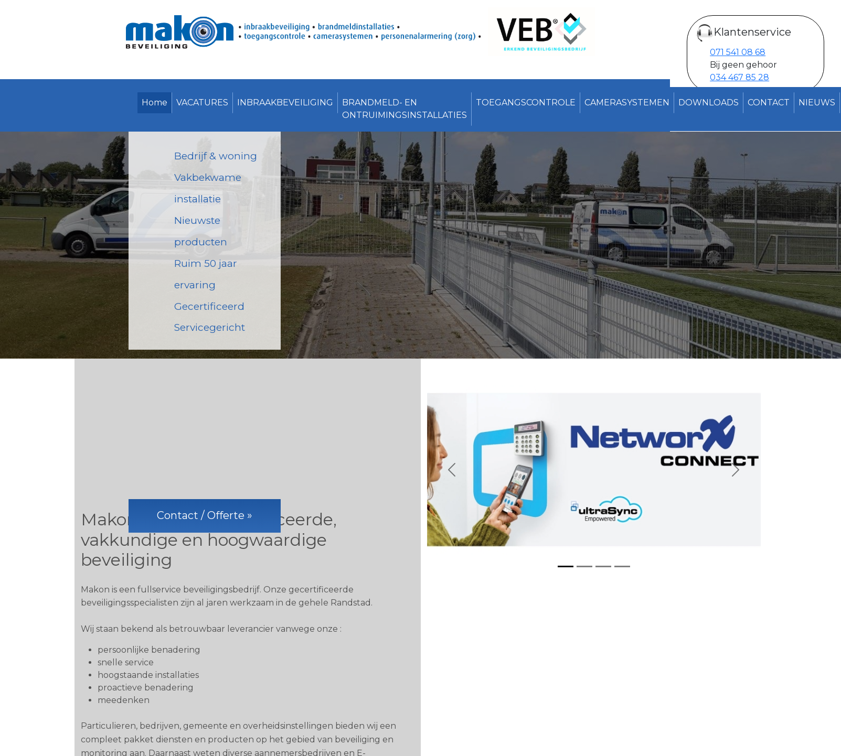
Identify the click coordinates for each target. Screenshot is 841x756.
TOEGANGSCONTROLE (526, 102)
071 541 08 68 (737, 52)
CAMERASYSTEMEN (626, 102)
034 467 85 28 (739, 77)
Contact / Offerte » (204, 515)
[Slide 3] (603, 566)
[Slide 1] (565, 566)
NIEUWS (817, 102)
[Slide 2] (584, 566)
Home (154, 102)
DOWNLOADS (708, 102)
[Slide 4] (622, 566)
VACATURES (202, 102)
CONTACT (769, 102)
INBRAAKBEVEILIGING (285, 102)
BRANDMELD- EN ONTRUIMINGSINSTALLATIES (404, 109)
